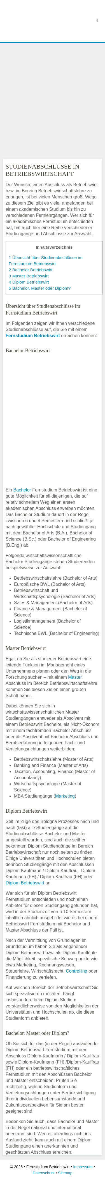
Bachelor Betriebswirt (30, 269)
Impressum (82, 1167)
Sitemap (65, 1173)
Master (75, 677)
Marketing (65, 796)
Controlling (76, 971)
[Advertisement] (52, 99)
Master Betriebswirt (29, 275)
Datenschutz (44, 1173)
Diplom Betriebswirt (29, 282)
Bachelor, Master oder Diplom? (40, 288)
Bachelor (22, 490)
